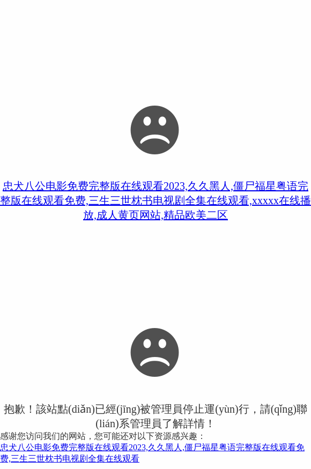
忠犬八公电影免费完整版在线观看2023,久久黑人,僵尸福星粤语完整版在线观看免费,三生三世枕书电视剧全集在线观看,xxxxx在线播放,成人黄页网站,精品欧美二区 (155, 200)
